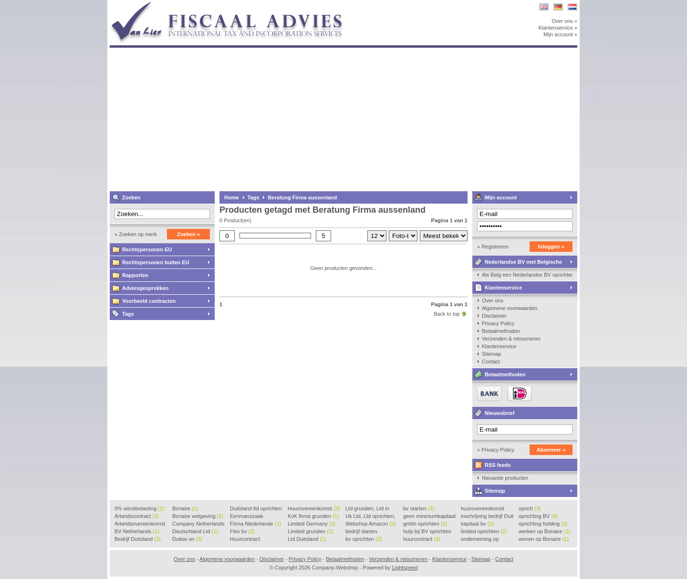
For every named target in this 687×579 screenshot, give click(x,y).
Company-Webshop (236, 4)
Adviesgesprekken (145, 288)
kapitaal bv (477, 524)
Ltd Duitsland (307, 539)
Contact (491, 361)
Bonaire (185, 508)
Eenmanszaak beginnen (246, 516)
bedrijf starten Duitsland (361, 531)
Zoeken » (188, 234)
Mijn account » (560, 34)
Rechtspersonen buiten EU (155, 262)
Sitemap (491, 354)
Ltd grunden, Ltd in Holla (367, 509)
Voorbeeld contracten (149, 301)
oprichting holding (543, 524)
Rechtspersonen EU (147, 249)
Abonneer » (551, 450)
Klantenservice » (558, 28)
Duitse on (187, 539)
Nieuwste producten (505, 478)
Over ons (492, 300)
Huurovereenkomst (314, 508)
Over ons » (564, 21)
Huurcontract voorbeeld (245, 539)
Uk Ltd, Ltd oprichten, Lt (370, 516)
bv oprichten (363, 539)
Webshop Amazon (370, 524)
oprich (530, 508)
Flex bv (242, 531)
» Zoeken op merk (135, 234)
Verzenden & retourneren (511, 338)
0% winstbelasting (139, 508)
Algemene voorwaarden (509, 308)
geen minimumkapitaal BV (429, 516)
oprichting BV (538, 516)
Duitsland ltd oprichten (256, 509)
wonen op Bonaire (544, 539)
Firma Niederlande (255, 524)
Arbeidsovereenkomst (139, 524)
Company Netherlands (198, 524)
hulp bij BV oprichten (427, 531)
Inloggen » (551, 246)
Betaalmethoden (501, 331)
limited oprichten (484, 531)
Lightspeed (404, 567)
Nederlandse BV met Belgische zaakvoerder (517, 263)
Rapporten (135, 275)
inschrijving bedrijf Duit (487, 516)
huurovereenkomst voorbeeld (482, 509)
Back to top (447, 314)
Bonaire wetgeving (197, 516)
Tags (128, 314)
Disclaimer (494, 316)
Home (231, 197)
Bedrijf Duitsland (137, 539)
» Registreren (493, 246)
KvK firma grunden (313, 516)
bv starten (418, 508)
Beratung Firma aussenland (302, 197)
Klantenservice (503, 287)
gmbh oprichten (425, 524)
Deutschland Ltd (195, 531)
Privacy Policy (498, 323)
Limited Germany (311, 524)
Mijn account (501, 197)
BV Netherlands (136, 531)
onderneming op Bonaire (480, 539)
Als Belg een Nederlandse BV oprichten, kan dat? (527, 275)
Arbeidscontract (136, 516)
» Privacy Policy (495, 450)
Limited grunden (310, 531)
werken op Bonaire (544, 531)
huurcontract (421, 539)
